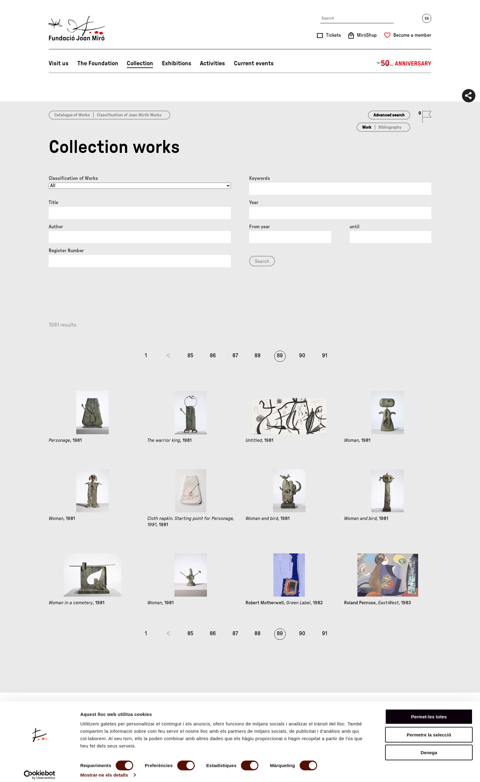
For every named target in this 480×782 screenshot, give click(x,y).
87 (235, 356)
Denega (429, 747)
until (354, 226)
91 (324, 356)
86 (213, 356)
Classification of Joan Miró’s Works (129, 115)
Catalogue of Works (72, 115)
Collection (140, 63)
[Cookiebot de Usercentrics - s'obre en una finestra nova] (39, 770)
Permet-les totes (429, 711)
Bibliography (389, 127)
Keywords (259, 178)
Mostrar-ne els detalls (104, 770)
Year (253, 202)
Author (56, 226)
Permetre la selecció (429, 729)
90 (302, 356)
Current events (254, 63)
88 (257, 356)
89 (280, 356)
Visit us (59, 63)
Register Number (66, 250)
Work (366, 127)
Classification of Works (73, 178)
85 (190, 356)
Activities (212, 63)
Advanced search (389, 115)
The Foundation (97, 63)
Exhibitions (176, 63)
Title (53, 202)
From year (259, 226)
